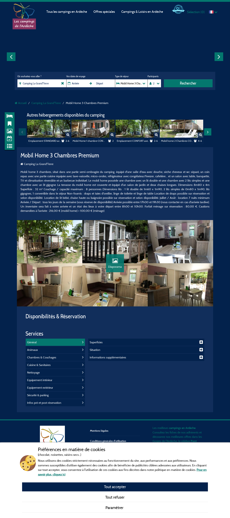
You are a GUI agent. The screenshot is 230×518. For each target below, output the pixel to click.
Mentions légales (99, 430)
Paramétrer (114, 507)
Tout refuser (115, 497)
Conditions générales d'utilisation (108, 440)
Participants (153, 76)
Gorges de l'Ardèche (165, 441)
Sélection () (196, 12)
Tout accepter (115, 486)
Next (219, 56)
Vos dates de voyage (75, 76)
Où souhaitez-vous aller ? (29, 76)
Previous (11, 56)
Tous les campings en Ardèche (66, 12)
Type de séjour (122, 76)
